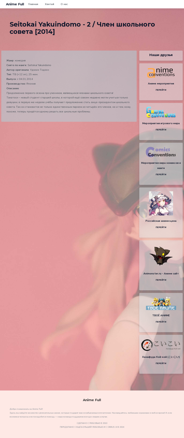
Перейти (161, 90)
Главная (33, 4)
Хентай (49, 4)
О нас (64, 4)
